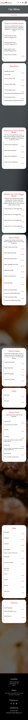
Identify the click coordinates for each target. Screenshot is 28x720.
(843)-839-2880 (14, 711)
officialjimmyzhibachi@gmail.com (14, 713)
